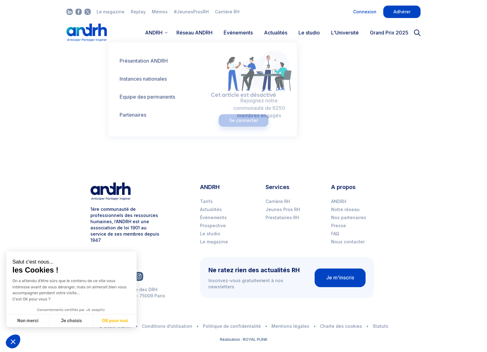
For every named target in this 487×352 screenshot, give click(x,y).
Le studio (309, 32)
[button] (13, 341)
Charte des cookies (341, 326)
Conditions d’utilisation (167, 326)
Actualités (275, 32)
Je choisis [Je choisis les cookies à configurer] (71, 320)
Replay (138, 11)
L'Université (345, 32)
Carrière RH (227, 11)
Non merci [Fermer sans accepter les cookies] (27, 320)
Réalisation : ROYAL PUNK (243, 339)
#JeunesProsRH (191, 11)
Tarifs (206, 201)
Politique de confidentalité (232, 326)
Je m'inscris (340, 277)
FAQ (335, 233)
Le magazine (111, 11)
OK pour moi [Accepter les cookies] (115, 320)
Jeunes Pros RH (283, 209)
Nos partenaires (348, 217)
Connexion (364, 11)
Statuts (380, 326)
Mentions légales (290, 326)
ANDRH (338, 201)
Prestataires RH (282, 217)
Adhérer (402, 11)
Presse (338, 225)
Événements (238, 32)
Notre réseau (345, 209)
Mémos (160, 11)
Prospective (213, 225)
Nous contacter (348, 241)
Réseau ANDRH (194, 32)
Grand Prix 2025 (389, 32)
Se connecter (243, 120)
